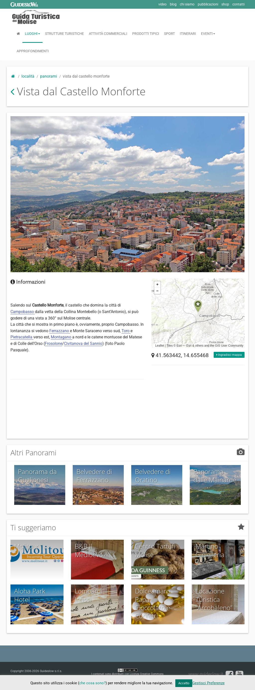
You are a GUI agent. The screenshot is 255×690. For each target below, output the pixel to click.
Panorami (48, 76)
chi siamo (187, 4)
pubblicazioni (208, 4)
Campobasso (22, 311)
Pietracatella (21, 337)
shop (225, 4)
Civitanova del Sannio (83, 343)
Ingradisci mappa (229, 355)
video (162, 4)
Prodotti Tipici (145, 34)
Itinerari (188, 34)
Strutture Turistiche (64, 34)
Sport (169, 34)
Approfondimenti (33, 51)
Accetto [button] (183, 683)
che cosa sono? (92, 683)
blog (173, 4)
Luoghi (32, 34)
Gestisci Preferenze (208, 683)
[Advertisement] (101, 396)
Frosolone (53, 343)
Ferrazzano (59, 330)
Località (27, 76)
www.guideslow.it (206, 674)
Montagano (61, 337)
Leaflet (159, 345)
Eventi (208, 34)
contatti (238, 4)
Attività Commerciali (108, 34)
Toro (126, 330)
